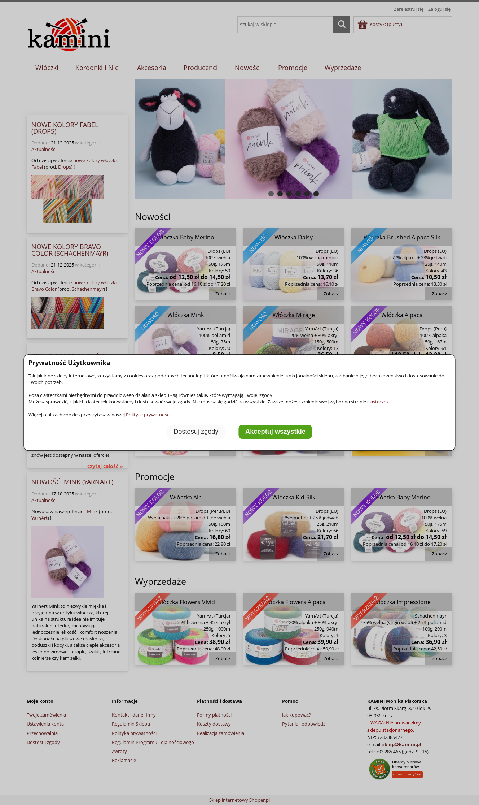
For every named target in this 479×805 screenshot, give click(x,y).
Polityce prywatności (148, 414)
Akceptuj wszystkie (275, 431)
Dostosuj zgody (195, 431)
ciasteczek (378, 401)
